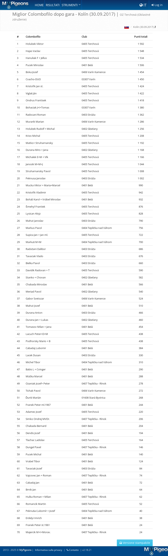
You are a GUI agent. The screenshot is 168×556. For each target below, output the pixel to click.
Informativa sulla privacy (48, 550)
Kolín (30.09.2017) (143, 27)
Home (39, 5)
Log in (157, 5)
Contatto (73, 550)
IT (143, 5)
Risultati (53, 5)
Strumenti (71, 5)
